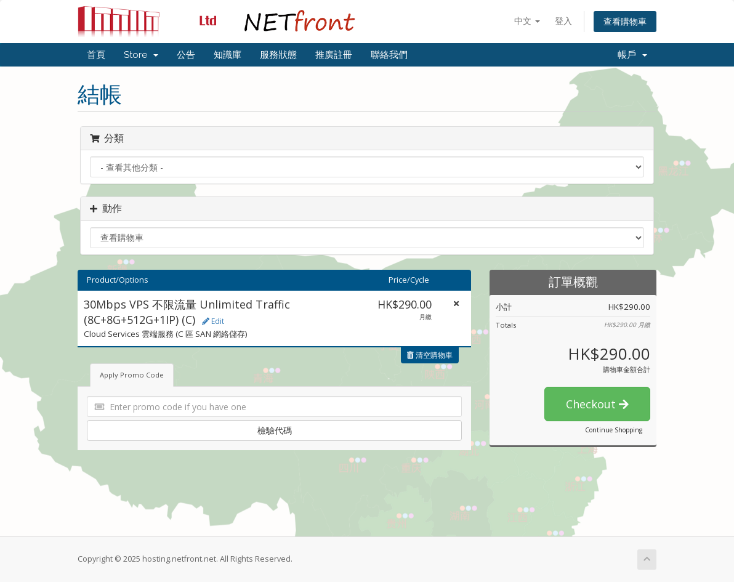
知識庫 (227, 54)
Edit (213, 321)
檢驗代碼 (274, 430)
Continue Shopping (613, 430)
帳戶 (632, 54)
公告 (186, 54)
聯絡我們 (389, 54)
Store (141, 54)
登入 (563, 20)
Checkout (597, 404)
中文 (527, 20)
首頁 (96, 54)
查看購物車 (625, 21)
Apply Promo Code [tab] (132, 374)
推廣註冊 (333, 54)
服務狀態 (278, 54)
